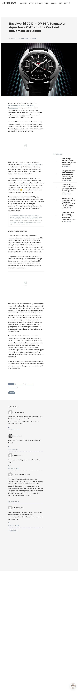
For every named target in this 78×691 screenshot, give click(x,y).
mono (16, 436)
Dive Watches (29, 384)
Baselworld (19, 384)
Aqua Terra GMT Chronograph (30, 164)
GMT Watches (13, 387)
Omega (11, 384)
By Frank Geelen (23, 38)
